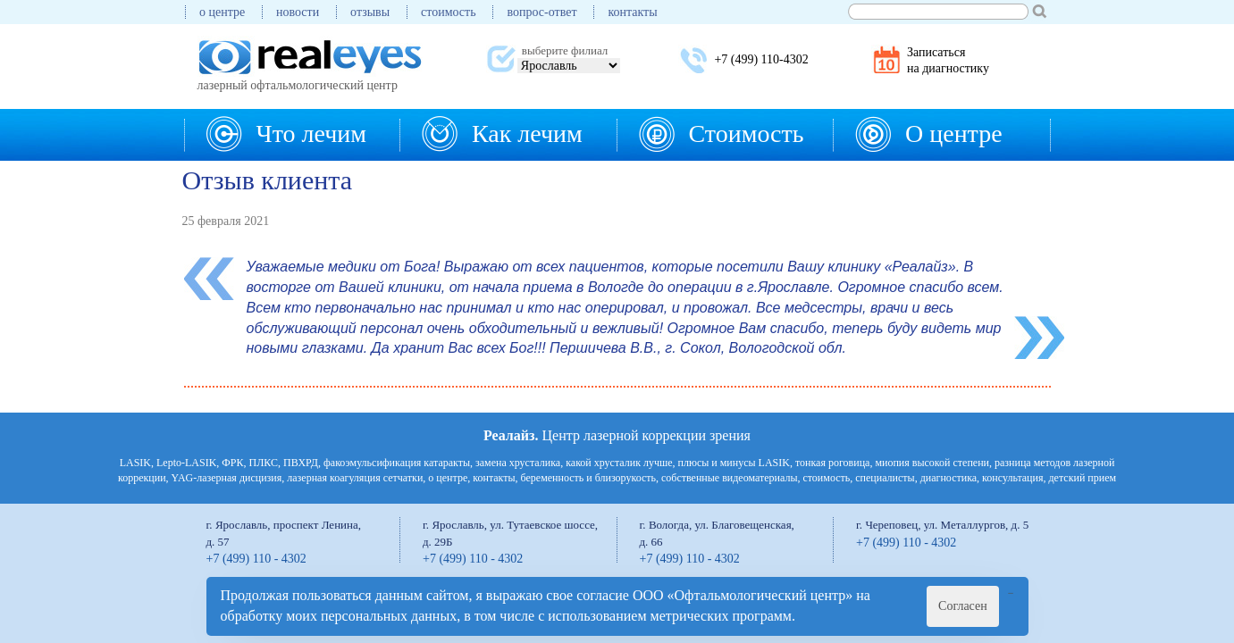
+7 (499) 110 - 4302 (256, 558)
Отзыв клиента (267, 180)
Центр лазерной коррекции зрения (617, 435)
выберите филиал (565, 50)
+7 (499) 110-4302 (761, 59)
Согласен (962, 606)
